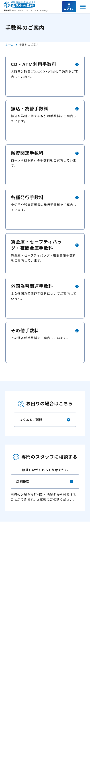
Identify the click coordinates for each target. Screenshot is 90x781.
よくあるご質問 (45, 419)
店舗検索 (45, 481)
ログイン (69, 7)
